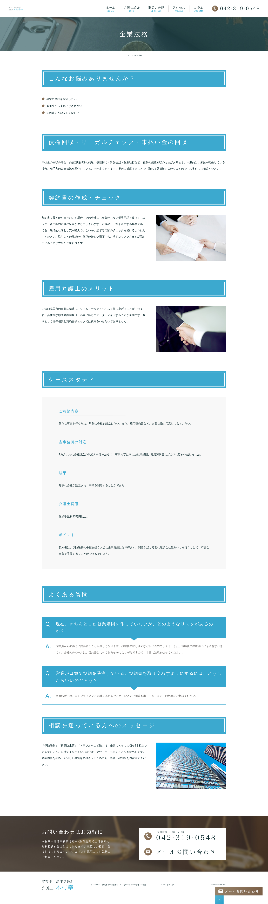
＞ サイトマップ (167, 885)
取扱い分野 (156, 9)
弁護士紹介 (132, 9)
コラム (199, 9)
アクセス (179, 9)
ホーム (111, 9)
